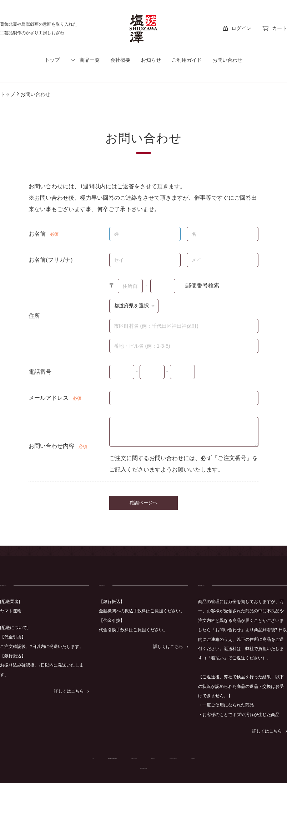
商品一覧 (90, 60)
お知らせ (151, 60)
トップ (52, 60)
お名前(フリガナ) (50, 260)
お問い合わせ (227, 60)
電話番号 (40, 372)
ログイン (237, 28)
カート (274, 28)
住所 (34, 316)
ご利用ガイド (187, 60)
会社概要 (120, 60)
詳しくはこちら (71, 701)
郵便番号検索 (202, 285)
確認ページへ (143, 502)
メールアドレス (49, 398)
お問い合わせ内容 (51, 446)
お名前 (37, 234)
